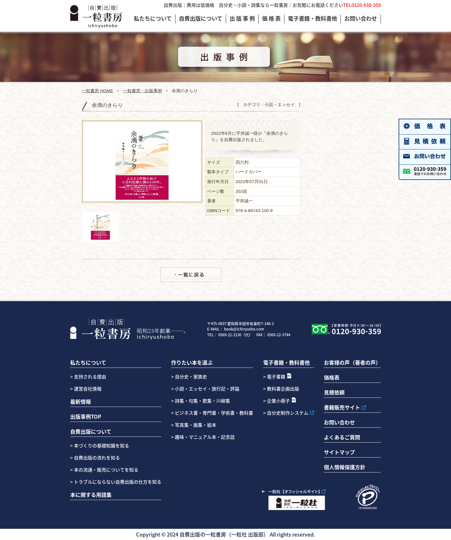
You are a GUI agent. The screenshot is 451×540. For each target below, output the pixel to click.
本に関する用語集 (91, 494)
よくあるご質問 (342, 437)
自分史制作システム (287, 412)
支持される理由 (90, 376)
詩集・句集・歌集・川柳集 (202, 400)
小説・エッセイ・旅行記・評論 (207, 388)
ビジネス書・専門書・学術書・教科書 (214, 412)
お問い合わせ (339, 422)
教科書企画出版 (283, 388)
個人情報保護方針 (344, 467)
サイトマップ (339, 452)
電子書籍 (276, 376)
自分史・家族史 (191, 376)
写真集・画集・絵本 (195, 424)
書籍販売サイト (342, 407)
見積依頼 (334, 392)
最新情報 (80, 401)
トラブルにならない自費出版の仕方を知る (117, 481)
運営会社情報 (88, 388)
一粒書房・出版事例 (142, 90)
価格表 (331, 377)
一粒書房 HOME (97, 90)
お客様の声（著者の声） (352, 362)
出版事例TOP (85, 416)
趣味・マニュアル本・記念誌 (205, 436)
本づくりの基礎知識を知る (101, 445)
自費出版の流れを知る (96, 457)
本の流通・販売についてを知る (105, 469)
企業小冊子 (278, 400)
